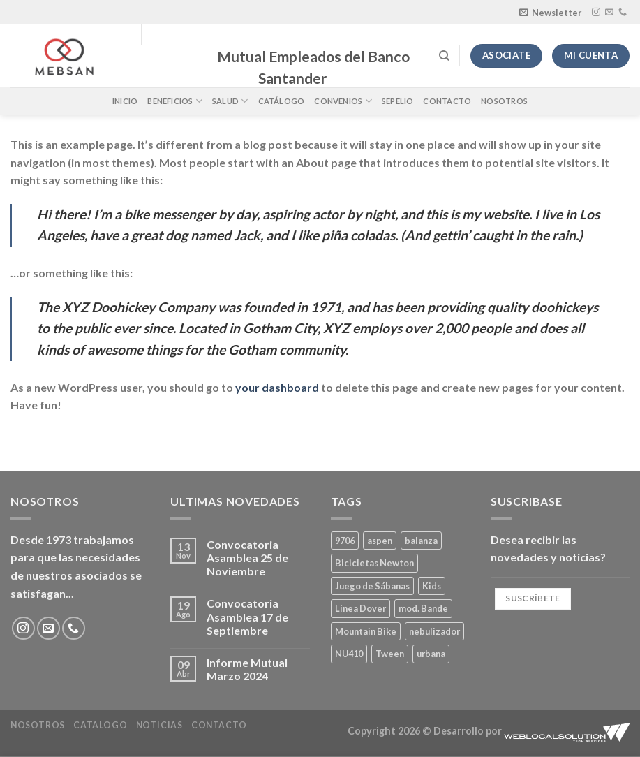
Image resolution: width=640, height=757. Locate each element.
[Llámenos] (622, 12)
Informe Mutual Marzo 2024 (247, 669)
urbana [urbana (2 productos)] (431, 653)
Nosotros (504, 100)
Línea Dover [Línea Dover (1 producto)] (360, 608)
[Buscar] (444, 56)
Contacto (447, 100)
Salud (230, 101)
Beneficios (174, 101)
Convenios (342, 101)
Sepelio (398, 100)
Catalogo (100, 725)
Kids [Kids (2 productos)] (431, 585)
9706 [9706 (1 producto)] (345, 540)
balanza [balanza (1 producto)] (421, 540)
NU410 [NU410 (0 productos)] (349, 653)
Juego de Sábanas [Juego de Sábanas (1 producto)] (372, 585)
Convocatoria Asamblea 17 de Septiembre (247, 616)
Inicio (124, 100)
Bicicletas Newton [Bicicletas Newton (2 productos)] (374, 562)
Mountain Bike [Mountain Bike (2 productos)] (365, 631)
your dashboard (277, 387)
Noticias (159, 725)
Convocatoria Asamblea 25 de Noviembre (247, 558)
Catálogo (281, 100)
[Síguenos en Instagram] (596, 12)
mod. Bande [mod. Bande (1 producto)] (423, 608)
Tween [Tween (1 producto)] (389, 653)
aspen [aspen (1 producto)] (379, 540)
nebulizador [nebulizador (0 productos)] (434, 631)
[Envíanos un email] (609, 12)
